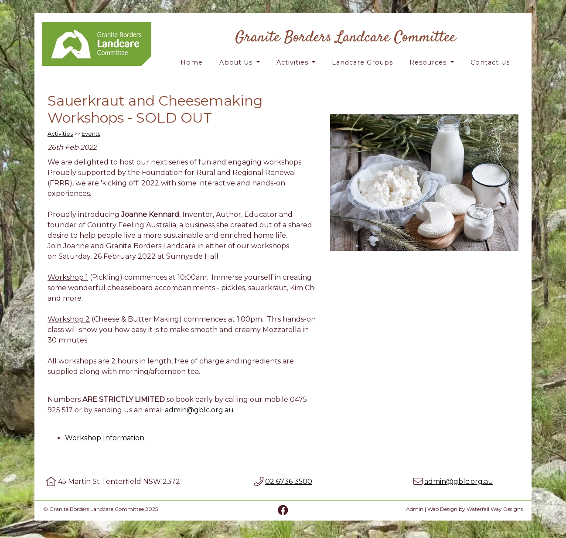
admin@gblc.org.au (199, 410)
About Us (237, 62)
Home (192, 62)
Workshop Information (104, 438)
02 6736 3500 (288, 481)
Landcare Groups (362, 62)
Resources (429, 62)
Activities (293, 62)
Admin (414, 509)
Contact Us (490, 62)
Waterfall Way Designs (495, 509)
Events (91, 133)
